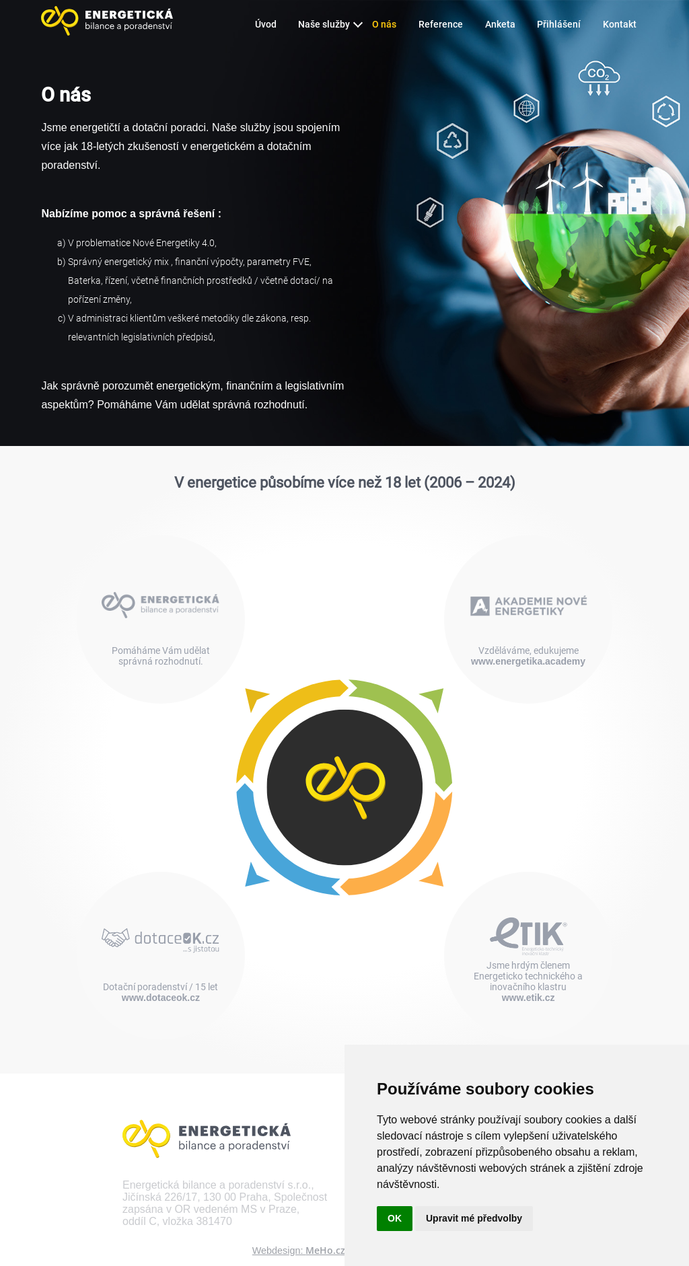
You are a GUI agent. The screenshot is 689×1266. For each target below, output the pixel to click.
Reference (441, 24)
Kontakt (620, 24)
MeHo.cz (325, 1250)
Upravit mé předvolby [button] (474, 1218)
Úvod (266, 24)
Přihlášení (559, 24)
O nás (384, 24)
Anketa (500, 24)
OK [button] (395, 1218)
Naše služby (324, 24)
